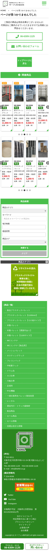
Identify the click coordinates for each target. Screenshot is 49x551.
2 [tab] (22, 134)
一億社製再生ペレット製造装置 (20, 396)
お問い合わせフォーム (25, 46)
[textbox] (4, 227)
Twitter (8, 495)
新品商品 (11, 411)
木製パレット (13, 325)
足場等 (10, 386)
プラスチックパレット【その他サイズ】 (24, 320)
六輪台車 (11, 381)
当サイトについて (24, 516)
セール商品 (12, 416)
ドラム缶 (11, 371)
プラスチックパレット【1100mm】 (22, 315)
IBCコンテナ (12, 340)
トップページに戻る (24, 62)
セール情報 (12, 421)
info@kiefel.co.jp (18, 469)
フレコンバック (13, 361)
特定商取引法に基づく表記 (24, 519)
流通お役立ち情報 (14, 426)
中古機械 (11, 391)
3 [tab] (24, 134)
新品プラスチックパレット (18, 310)
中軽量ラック (13, 365)
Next (47, 106)
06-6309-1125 (25, 36)
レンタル (11, 401)
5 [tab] (30, 134)
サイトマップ (24, 525)
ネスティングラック (15, 355)
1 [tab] (19, 134)
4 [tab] (27, 134)
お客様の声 (24, 528)
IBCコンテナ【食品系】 (17, 345)
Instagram (10, 503)
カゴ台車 (11, 376)
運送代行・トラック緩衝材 (18, 406)
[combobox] (24, 227)
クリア (24, 253)
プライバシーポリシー (24, 522)
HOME (3, 10)
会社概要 (24, 530)
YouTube (10, 499)
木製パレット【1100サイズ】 (19, 335)
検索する (24, 248)
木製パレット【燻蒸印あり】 (19, 330)
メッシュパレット (14, 350)
